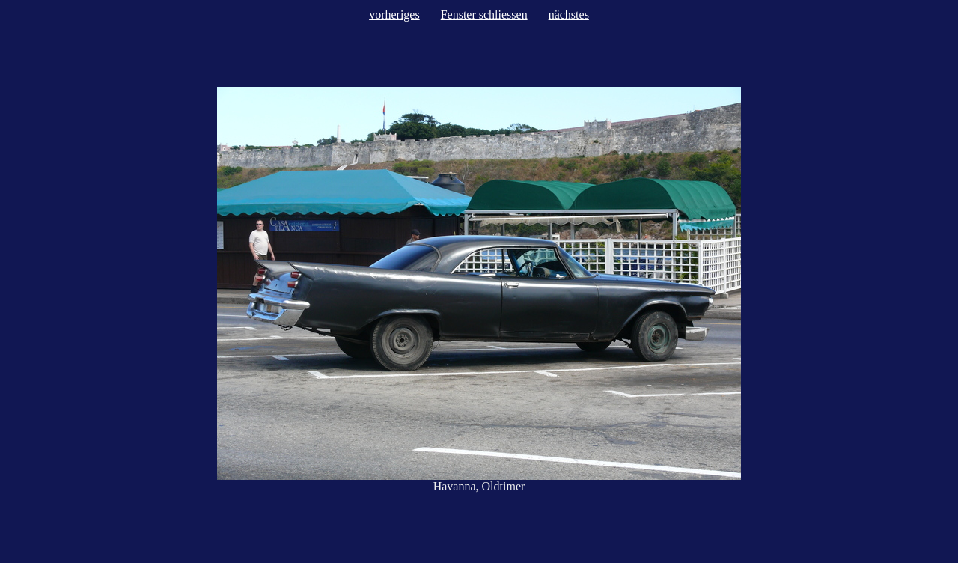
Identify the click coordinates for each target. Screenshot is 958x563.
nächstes (569, 14)
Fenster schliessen (484, 14)
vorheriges (394, 14)
